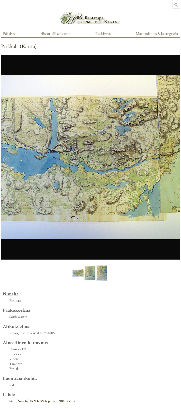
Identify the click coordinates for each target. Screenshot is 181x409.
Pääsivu (9, 33)
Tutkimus (103, 33)
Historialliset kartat (55, 33)
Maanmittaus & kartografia (157, 33)
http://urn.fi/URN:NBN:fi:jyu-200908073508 (42, 401)
